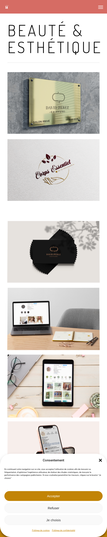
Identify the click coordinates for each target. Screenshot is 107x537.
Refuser (53, 508)
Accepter (53, 496)
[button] (100, 460)
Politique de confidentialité (63, 530)
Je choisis (53, 520)
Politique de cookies (41, 530)
